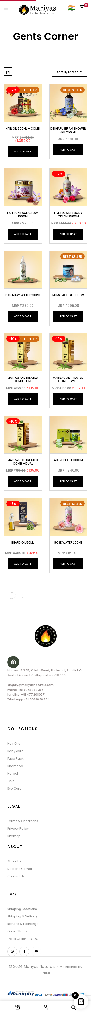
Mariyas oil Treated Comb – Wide (68, 379)
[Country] (71, 8)
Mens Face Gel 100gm (68, 295)
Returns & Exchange (23, 924)
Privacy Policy (18, 828)
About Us (14, 861)
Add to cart (22, 151)
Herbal (12, 773)
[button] (82, 9)
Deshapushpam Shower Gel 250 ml (68, 130)
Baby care (15, 751)
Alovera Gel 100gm (68, 460)
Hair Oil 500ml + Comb (23, 128)
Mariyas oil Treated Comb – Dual (23, 461)
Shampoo (15, 766)
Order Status (17, 931)
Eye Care (14, 788)
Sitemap (14, 836)
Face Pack (15, 758)
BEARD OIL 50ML (22, 542)
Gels (10, 781)
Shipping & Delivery (22, 916)
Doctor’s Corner (19, 869)
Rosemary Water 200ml (23, 295)
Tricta (45, 973)
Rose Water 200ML (68, 542)
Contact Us (16, 876)
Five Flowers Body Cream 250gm (68, 214)
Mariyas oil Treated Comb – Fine (23, 379)
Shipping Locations (22, 909)
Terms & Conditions (22, 821)
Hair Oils (13, 743)
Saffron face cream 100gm (22, 214)
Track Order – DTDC (22, 939)
